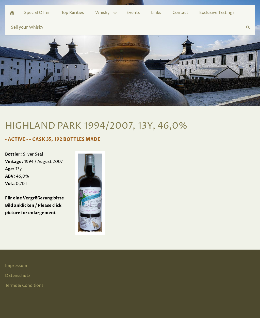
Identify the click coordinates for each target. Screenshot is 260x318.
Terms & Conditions (24, 285)
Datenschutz (17, 275)
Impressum (16, 266)
